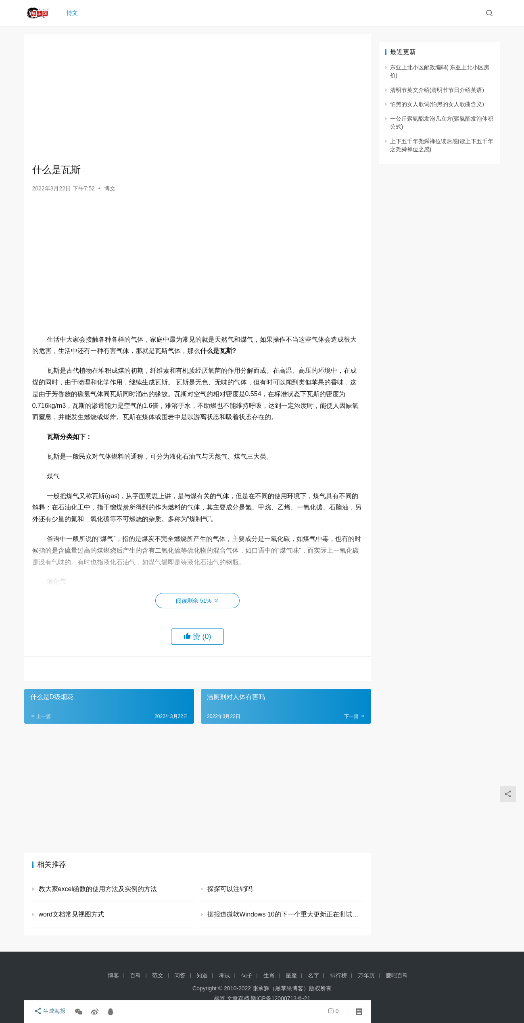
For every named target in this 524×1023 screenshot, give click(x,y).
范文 (157, 975)
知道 (202, 975)
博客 (113, 975)
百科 (135, 975)
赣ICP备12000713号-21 (280, 998)
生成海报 (48, 1011)
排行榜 (338, 975)
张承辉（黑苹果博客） (281, 988)
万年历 (366, 975)
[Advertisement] (197, 98)
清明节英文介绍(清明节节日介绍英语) (437, 90)
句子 (247, 975)
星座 (291, 975)
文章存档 (238, 998)
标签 (219, 998)
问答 (180, 975)
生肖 (269, 975)
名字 (313, 975)
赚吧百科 (397, 975)
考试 (224, 975)
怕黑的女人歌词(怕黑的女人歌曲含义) (437, 104)
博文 (74, 13)
